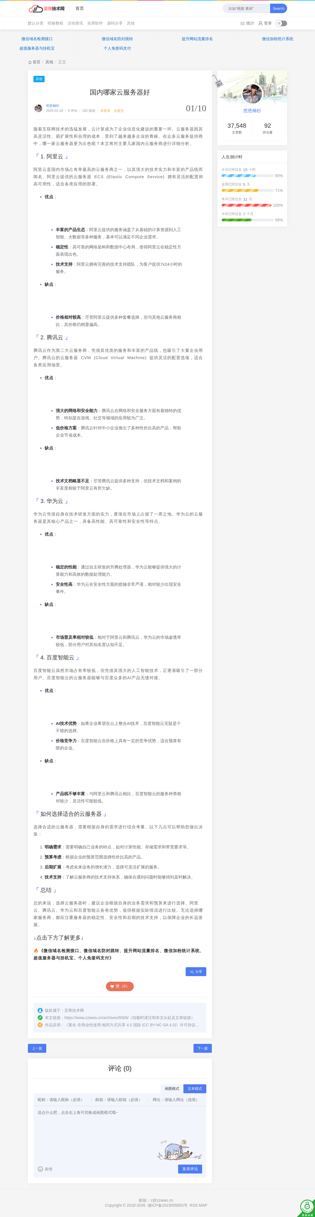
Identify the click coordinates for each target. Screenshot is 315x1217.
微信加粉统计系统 (277, 39)
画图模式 (172, 1089)
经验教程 (55, 23)
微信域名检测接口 (37, 39)
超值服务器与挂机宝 (37, 48)
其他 (131, 23)
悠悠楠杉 (52, 106)
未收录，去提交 (112, 111)
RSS (194, 1205)
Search (278, 8)
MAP (203, 1205)
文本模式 (195, 1089)
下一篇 (203, 1048)
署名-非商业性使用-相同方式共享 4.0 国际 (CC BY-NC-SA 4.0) (122, 1025)
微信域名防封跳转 (117, 39)
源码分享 (115, 23)
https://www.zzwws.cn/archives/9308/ (96, 1017)
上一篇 (37, 1048)
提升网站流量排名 (197, 39)
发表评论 (190, 1169)
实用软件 (95, 23)
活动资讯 (75, 23)
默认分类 (35, 23)
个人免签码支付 (117, 48)
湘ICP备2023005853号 (167, 1205)
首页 (80, 8)
